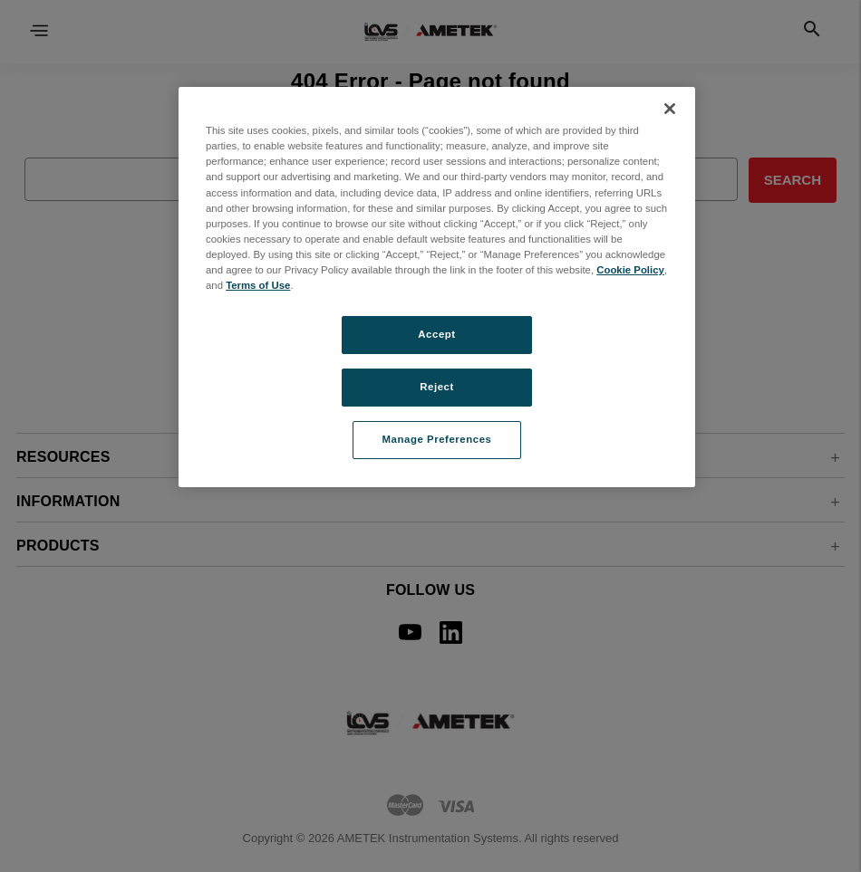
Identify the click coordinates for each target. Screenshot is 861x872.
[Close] (670, 109)
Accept (436, 334)
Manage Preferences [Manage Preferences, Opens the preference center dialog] (437, 439)
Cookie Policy (630, 269)
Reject (437, 386)
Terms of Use (258, 285)
